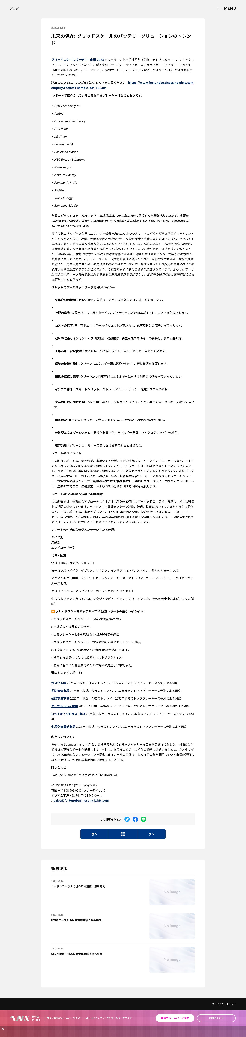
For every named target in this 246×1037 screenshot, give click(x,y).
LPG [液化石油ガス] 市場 (68, 714)
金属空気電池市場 (63, 726)
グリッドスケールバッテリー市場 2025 (78, 59)
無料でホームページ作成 (175, 1018)
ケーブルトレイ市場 (64, 706)
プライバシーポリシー (224, 1004)
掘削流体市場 (60, 690)
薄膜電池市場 (60, 698)
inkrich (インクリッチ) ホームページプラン (108, 1018)
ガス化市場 (58, 683)
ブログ (14, 8)
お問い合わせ (216, 1018)
